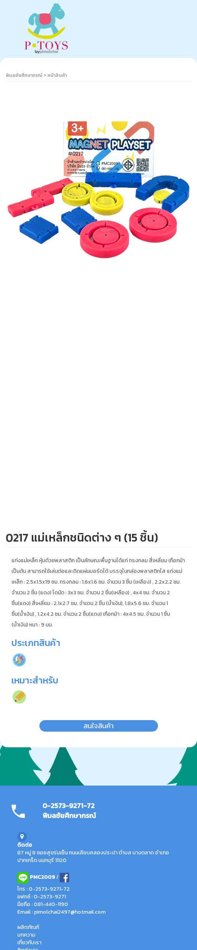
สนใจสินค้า (98, 726)
